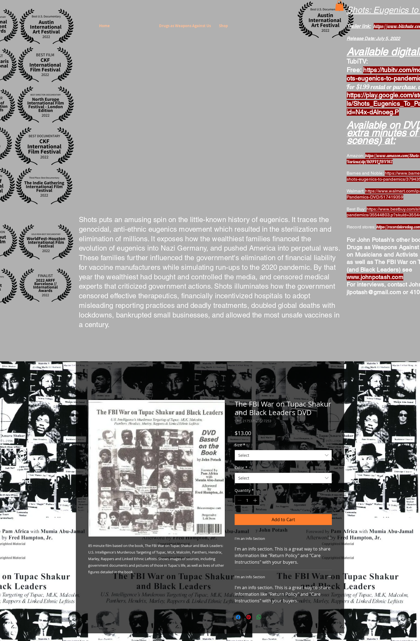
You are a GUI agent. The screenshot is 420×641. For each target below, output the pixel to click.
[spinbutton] (247, 500)
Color (241, 467)
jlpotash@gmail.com (374, 292)
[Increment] (255, 500)
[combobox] (283, 455)
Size (240, 444)
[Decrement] (238, 500)
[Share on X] (269, 617)
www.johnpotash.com (375, 277)
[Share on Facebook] (238, 617)
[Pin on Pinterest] (248, 617)
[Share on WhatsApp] (259, 617)
